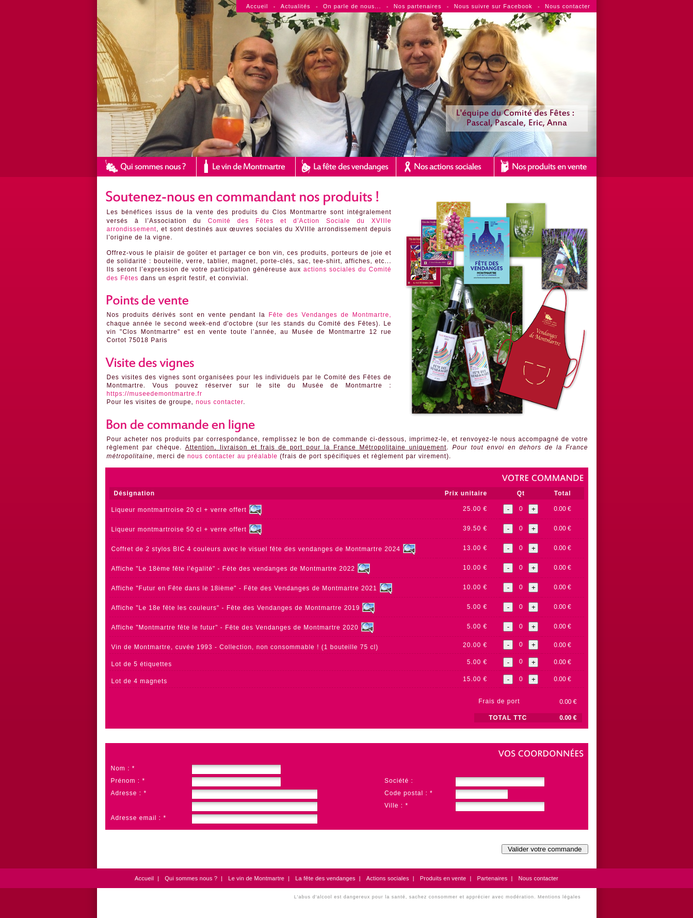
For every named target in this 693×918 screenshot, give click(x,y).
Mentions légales (559, 896)
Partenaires (492, 878)
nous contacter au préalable (232, 456)
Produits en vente (443, 878)
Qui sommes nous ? (191, 878)
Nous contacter (567, 6)
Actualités (296, 6)
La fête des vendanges (325, 878)
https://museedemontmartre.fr (154, 393)
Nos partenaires (418, 6)
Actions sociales (387, 878)
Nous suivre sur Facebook (493, 6)
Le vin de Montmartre (256, 878)
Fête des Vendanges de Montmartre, (329, 314)
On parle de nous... (352, 6)
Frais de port (499, 701)
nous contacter (219, 402)
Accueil (257, 6)
